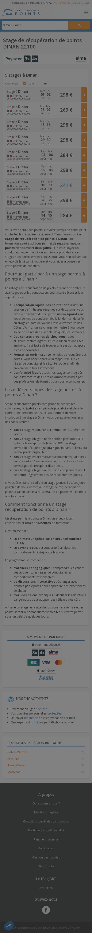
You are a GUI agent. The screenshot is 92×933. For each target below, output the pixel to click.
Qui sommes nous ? (46, 803)
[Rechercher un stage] (79, 25)
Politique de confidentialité (46, 830)
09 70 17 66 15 (61, 3)
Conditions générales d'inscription (46, 821)
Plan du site (46, 866)
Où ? (7, 25)
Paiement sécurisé (46, 839)
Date (31, 83)
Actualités (46, 888)
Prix (45, 83)
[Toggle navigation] (86, 12)
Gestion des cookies (46, 857)
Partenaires (46, 848)
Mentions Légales (46, 812)
